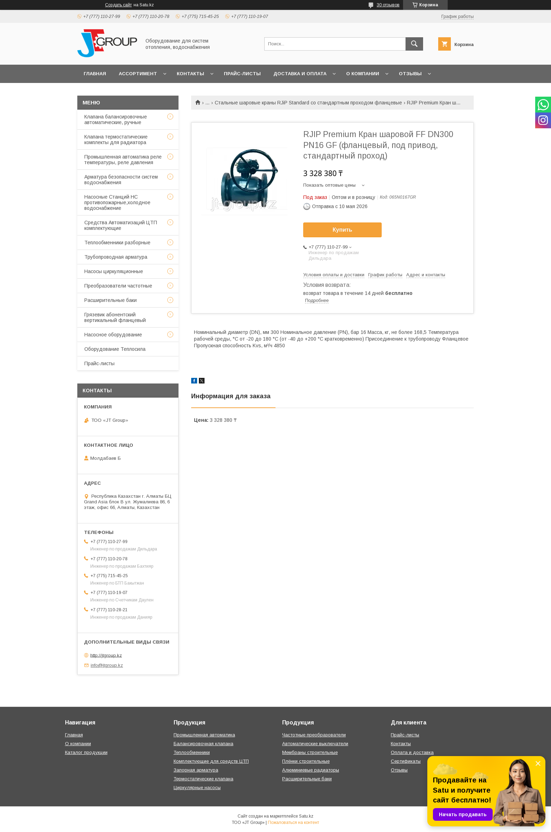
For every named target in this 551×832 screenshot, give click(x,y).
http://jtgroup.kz (106, 655)
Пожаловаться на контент (293, 822)
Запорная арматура (196, 770)
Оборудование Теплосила (114, 349)
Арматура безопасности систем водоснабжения (121, 179)
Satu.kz (306, 816)
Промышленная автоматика (204, 734)
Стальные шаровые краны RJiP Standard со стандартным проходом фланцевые (308, 102)
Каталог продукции (86, 752)
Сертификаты (406, 761)
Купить (342, 230)
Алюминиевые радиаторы (310, 770)
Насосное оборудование (113, 334)
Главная (95, 73)
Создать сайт (118, 4)
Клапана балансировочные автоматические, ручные (115, 119)
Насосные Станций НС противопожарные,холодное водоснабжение (117, 202)
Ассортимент (138, 73)
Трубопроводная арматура (115, 257)
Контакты (190, 73)
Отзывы (410, 73)
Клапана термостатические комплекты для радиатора (116, 139)
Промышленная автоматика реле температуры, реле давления (123, 159)
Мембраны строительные (310, 752)
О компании (362, 73)
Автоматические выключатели (315, 743)
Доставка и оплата (299, 73)
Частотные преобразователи (314, 734)
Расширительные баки (110, 300)
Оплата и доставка (412, 752)
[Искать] (414, 44)
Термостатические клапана (203, 778)
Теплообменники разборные (117, 242)
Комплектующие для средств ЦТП (211, 761)
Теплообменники (192, 752)
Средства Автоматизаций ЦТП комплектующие (120, 225)
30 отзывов (388, 4)
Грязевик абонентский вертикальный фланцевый (115, 317)
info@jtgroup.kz (107, 665)
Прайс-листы (242, 73)
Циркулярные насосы (197, 787)
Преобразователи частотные (118, 286)
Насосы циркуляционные (113, 271)
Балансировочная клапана (203, 743)
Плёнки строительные (306, 761)
